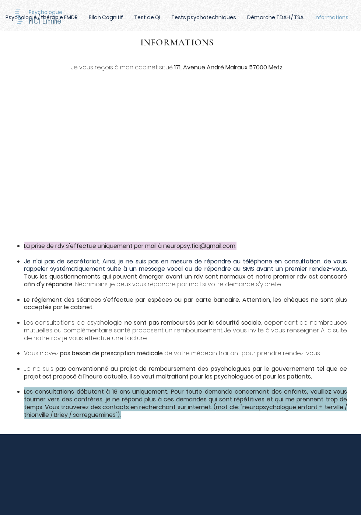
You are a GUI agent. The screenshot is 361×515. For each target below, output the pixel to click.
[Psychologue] (46, 12)
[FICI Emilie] (69, 21)
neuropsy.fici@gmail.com (199, 246)
